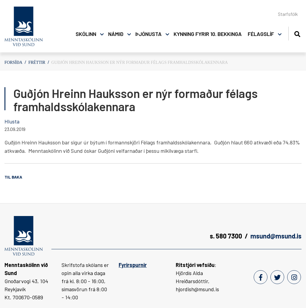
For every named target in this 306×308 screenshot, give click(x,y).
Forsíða (13, 62)
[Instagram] (294, 277)
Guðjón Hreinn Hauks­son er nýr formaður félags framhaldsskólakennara (139, 62)
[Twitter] (277, 277)
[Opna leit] (297, 33)
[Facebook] (260, 277)
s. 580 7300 (226, 236)
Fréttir (36, 62)
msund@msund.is (276, 236)
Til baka (13, 176)
